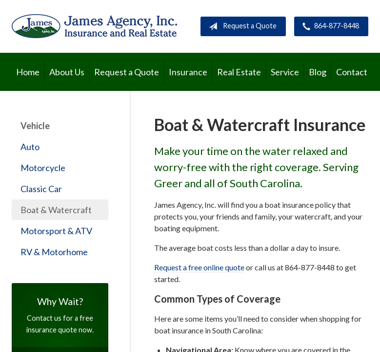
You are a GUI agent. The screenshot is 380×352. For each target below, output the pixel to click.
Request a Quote (241, 26)
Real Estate (239, 71)
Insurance (188, 71)
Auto (30, 146)
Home (28, 71)
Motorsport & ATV (56, 230)
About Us (66, 71)
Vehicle (35, 125)
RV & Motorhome (54, 251)
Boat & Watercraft (56, 209)
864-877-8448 (329, 26)
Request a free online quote (199, 267)
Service (285, 71)
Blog (317, 71)
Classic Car (41, 188)
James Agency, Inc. (94, 26)
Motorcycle (42, 167)
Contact (351, 71)
